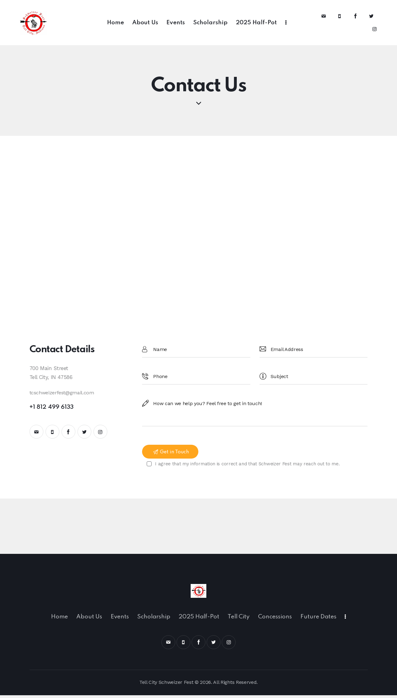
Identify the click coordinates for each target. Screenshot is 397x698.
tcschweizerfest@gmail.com (63, 392)
